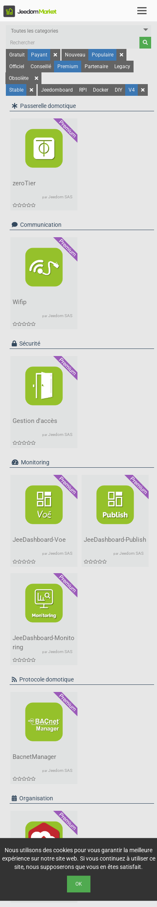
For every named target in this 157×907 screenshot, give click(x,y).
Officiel (16, 66)
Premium (67, 66)
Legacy (122, 66)
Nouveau (75, 55)
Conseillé (41, 66)
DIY (118, 90)
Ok (78, 884)
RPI (83, 90)
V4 (132, 90)
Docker (100, 90)
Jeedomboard (57, 90)
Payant (39, 55)
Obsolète (18, 78)
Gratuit (17, 55)
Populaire (102, 55)
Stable (16, 90)
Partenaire (96, 66)
